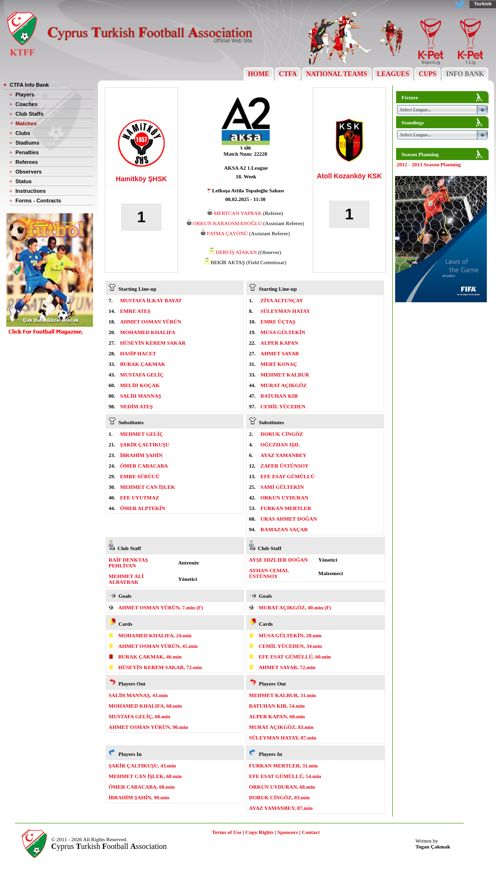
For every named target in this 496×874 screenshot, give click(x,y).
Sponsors (287, 832)
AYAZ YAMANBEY (283, 455)
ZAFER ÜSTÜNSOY (285, 466)
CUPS (427, 74)
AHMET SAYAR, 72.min (287, 667)
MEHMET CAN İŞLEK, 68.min (145, 776)
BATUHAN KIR (279, 396)
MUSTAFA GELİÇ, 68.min (139, 716)
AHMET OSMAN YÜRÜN (150, 321)
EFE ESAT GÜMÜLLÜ (288, 476)
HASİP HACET (138, 353)
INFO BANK (465, 74)
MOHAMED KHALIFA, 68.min (145, 706)
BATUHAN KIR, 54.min (276, 706)
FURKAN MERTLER (286, 508)
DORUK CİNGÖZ (282, 434)
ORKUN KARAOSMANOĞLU (227, 223)
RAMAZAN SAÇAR (284, 529)
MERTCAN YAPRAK (238, 213)
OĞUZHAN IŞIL (280, 444)
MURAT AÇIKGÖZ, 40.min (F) (295, 607)
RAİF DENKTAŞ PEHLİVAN (128, 562)
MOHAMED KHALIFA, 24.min (155, 635)
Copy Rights (259, 832)
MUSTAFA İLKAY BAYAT (151, 300)
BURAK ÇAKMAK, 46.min (149, 656)
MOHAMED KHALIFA (147, 332)
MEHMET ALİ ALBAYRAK (126, 579)
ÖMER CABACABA (144, 466)
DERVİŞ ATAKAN (236, 252)
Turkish (483, 3)
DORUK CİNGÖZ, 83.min (279, 797)
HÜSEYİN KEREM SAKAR (153, 343)
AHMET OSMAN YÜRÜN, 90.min (148, 727)
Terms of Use (226, 832)
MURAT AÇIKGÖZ (284, 385)
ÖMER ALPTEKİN (142, 508)
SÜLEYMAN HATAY (285, 311)
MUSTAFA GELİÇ (142, 374)
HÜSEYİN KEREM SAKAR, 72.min (160, 667)
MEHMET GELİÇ (141, 434)
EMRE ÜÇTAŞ (278, 321)
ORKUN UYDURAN (284, 497)
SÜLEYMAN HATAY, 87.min (282, 737)
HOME (258, 74)
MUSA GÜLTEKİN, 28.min (290, 635)
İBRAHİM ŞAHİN (141, 455)
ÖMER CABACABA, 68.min (142, 787)
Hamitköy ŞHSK (141, 179)
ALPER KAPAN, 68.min (277, 716)
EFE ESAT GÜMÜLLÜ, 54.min (285, 776)
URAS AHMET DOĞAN (289, 519)
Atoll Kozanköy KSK (349, 176)
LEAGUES (393, 74)
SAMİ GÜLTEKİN (282, 487)
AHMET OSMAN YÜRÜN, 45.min (158, 646)
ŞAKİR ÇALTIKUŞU (144, 444)
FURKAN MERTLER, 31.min (283, 765)
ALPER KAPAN (279, 343)
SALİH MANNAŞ (140, 396)
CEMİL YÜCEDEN (283, 406)
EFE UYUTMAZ (139, 497)
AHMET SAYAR (280, 353)
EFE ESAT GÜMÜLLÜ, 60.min (295, 656)
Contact (311, 832)
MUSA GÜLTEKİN (283, 332)
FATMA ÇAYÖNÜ (227, 233)
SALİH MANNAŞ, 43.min (138, 695)
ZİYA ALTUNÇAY (282, 300)
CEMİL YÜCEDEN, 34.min (290, 646)
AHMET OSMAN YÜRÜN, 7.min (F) (160, 607)
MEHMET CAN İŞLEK (147, 487)
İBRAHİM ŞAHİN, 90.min (139, 797)
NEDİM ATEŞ (136, 406)
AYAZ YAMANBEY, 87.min (281, 808)
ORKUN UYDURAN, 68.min (282, 787)
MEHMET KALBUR (285, 374)
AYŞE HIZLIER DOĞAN (278, 560)
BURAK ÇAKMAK (142, 364)
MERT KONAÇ (279, 364)
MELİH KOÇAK (140, 385)
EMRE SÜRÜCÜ (140, 476)
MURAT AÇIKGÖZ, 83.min (281, 727)
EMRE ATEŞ (135, 311)
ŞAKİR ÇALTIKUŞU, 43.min (142, 765)
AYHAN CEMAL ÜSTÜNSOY (269, 573)
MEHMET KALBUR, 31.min (282, 695)
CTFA (287, 74)
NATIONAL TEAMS (336, 74)
